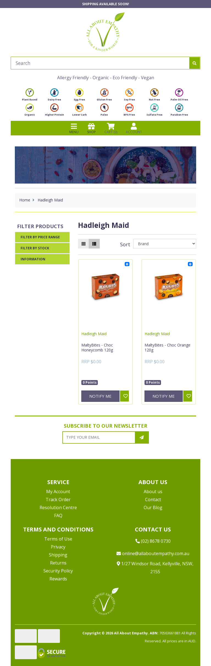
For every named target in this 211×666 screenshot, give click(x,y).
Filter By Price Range (40, 237)
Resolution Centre (58, 507)
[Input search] (100, 63)
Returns (58, 563)
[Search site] (194, 63)
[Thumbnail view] (83, 244)
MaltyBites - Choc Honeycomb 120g (97, 347)
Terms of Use (58, 539)
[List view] (94, 244)
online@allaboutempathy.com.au (152, 553)
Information (33, 259)
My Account (58, 491)
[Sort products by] (164, 244)
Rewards (58, 579)
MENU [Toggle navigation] (74, 128)
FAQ (58, 515)
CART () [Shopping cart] (110, 128)
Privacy (58, 547)
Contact (153, 499)
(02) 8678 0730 (153, 541)
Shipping (58, 555)
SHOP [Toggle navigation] (91, 128)
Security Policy (58, 571)
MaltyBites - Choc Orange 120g (167, 347)
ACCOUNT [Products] (134, 128)
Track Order (58, 499)
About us (153, 491)
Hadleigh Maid (94, 333)
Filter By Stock (35, 248)
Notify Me (100, 396)
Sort (125, 244)
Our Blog (153, 507)
